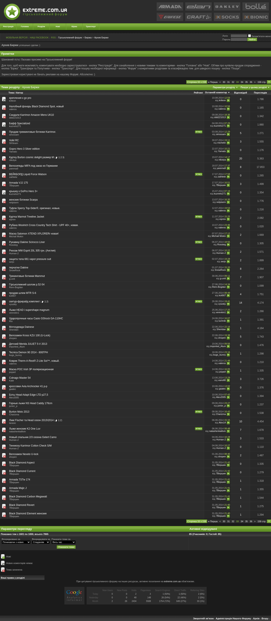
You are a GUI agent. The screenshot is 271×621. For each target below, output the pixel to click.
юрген (12, 219)
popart (12, 372)
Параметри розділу (224, 87)
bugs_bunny (15, 355)
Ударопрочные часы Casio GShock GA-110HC (36, 318)
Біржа (74, 26)
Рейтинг (198, 92)
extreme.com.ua (172, 581)
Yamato (13, 151)
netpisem (14, 202)
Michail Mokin (16, 236)
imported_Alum (17, 346)
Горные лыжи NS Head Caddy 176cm (30, 403)
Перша (212, 82)
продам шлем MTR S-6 (22, 293)
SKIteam (13, 143)
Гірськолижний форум (70, 37)
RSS (53, 37)
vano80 (222, 380)
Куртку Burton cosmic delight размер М (31, 157)
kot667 (12, 295)
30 (224, 82)
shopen (13, 338)
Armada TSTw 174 (19, 479)
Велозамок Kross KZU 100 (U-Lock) (29, 335)
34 (242, 82)
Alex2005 (14, 397)
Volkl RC (14, 140)
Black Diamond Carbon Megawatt (28, 496)
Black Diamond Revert (21, 505)
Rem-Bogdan (16, 287)
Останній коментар (216, 92)
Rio (11, 321)
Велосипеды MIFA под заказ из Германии (33, 165)
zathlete (13, 177)
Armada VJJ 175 (18, 182)
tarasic (12, 423)
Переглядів (260, 92)
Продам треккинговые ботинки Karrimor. (32, 131)
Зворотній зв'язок (203, 618)
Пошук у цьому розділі (254, 87)
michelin (221, 142)
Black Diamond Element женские (28, 513)
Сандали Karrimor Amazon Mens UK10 (31, 114)
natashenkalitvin (17, 431)
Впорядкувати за (41, 539)
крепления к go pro (20, 97)
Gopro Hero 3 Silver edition (24, 148)
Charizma (14, 414)
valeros (13, 109)
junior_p (13, 406)
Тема (11, 92)
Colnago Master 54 (19, 377)
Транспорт (91, 26)
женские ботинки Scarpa (23, 199)
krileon (12, 100)
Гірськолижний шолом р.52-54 (26, 284)
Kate (11, 380)
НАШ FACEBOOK (39, 37)
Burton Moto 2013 (19, 411)
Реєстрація (8, 26)
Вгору (264, 618)
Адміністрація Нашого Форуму (233, 618)
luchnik (222, 321)
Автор (19, 92)
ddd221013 (15, 117)
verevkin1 (14, 312)
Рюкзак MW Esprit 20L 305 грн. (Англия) (32, 250)
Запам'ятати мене (259, 36)
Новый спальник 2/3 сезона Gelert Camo (33, 437)
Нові (58, 26)
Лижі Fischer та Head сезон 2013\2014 (31, 420)
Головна (25, 26)
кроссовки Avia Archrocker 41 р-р (28, 386)
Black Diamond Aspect (22, 462)
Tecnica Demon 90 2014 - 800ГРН (28, 352)
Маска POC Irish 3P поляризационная (31, 369)
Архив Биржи (101, 37)
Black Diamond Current (22, 471)
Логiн (225, 36)
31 (228, 82)
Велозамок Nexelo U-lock (23, 454)
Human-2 (14, 253)
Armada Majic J (18, 488)
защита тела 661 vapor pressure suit (30, 259)
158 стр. (261, 82)
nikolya (12, 160)
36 (251, 82)
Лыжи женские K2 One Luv (24, 428)
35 (246, 82)
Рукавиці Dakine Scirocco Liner (27, 242)
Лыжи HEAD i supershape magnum (29, 309)
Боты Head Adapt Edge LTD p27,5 (28, 394)
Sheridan (221, 329)
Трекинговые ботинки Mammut (27, 276)
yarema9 (13, 168)
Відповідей (240, 92)
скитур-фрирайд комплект (24, 301)
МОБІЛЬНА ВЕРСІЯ (17, 37)
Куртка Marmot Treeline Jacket (26, 216)
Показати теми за (60, 539)
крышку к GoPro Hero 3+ (23, 191)
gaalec (12, 389)
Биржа (87, 37)
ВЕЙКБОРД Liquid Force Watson (28, 174)
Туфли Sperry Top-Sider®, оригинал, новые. (34, 208)
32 (233, 82)
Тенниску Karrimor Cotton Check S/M (30, 445)
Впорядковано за (11, 539)
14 (240, 302)
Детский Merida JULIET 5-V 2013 (28, 343)
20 (240, 158)
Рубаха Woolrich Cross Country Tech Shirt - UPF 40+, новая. (43, 225)
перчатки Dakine (18, 267)
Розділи (41, 26)
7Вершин (14, 185)
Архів (256, 618)
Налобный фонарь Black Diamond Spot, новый (36, 106)
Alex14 (222, 422)
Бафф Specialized (19, 123)
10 (240, 421)
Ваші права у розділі (13, 577)
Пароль (226, 39)
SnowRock (14, 270)
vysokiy (13, 304)
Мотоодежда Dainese (21, 326)
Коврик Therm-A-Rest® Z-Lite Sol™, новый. (34, 360)
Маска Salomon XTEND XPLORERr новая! (34, 233)
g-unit (12, 279)
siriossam (14, 134)
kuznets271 (15, 126)
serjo (11, 262)
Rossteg (13, 245)
